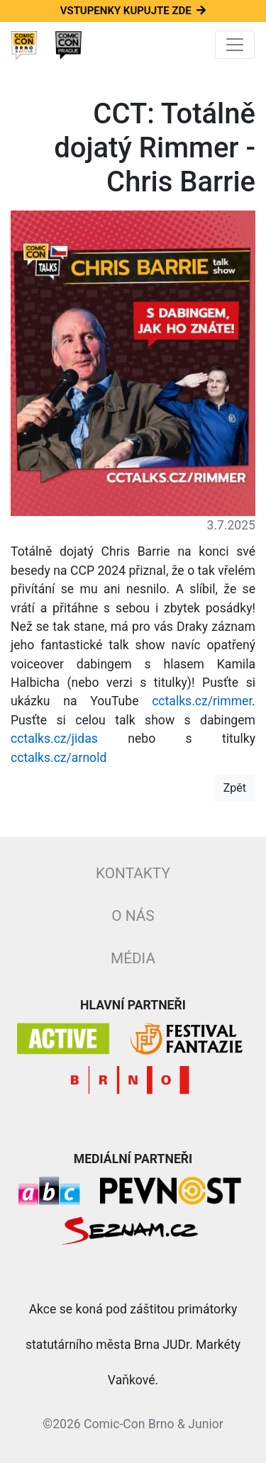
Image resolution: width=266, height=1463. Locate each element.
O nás (132, 915)
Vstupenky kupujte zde (133, 10)
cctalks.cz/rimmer (202, 701)
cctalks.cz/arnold (58, 758)
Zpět (234, 788)
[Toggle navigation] (235, 44)
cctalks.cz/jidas (54, 739)
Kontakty (133, 873)
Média (133, 958)
